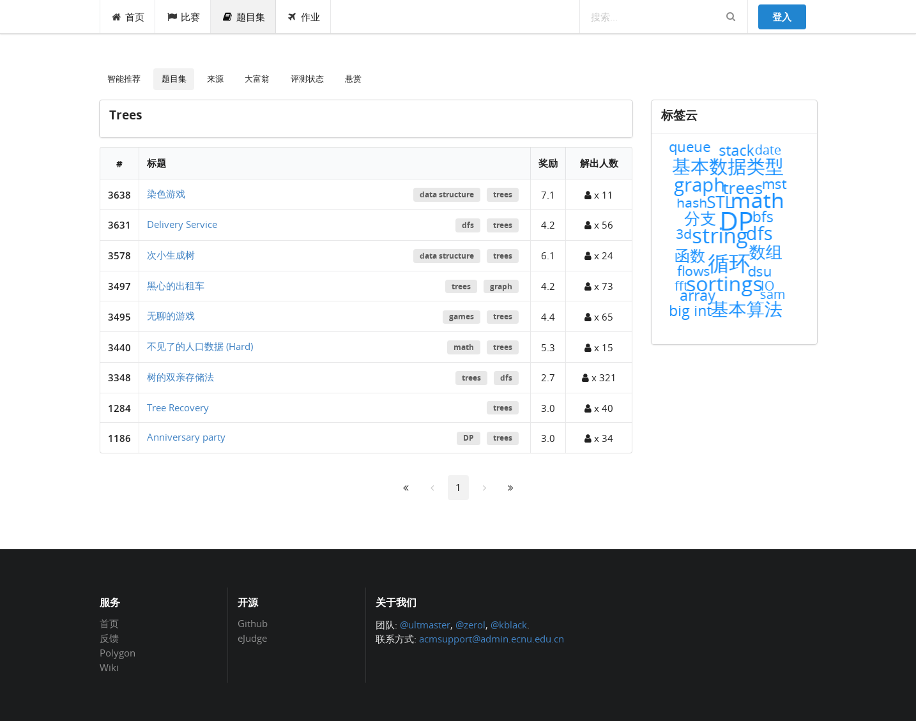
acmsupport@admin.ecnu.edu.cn (491, 638)
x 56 (598, 224)
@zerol (470, 624)
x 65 (598, 316)
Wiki (109, 667)
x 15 (598, 347)
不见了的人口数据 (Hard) (200, 346)
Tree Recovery (178, 407)
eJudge (252, 638)
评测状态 (307, 78)
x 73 (598, 286)
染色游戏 (166, 193)
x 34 (598, 438)
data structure (447, 194)
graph (501, 286)
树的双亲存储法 (180, 376)
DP (468, 437)
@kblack (509, 624)
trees (502, 194)
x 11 (598, 194)
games (461, 316)
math (464, 347)
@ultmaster (425, 624)
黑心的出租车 (175, 285)
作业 (304, 16)
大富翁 (257, 78)
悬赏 (353, 78)
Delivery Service (182, 224)
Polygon (117, 652)
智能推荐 (124, 78)
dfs (468, 225)
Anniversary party (186, 436)
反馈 (109, 638)
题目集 (243, 16)
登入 (781, 16)
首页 (128, 16)
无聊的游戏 (171, 315)
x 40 (598, 408)
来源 (215, 78)
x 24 (598, 255)
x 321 (599, 377)
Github (253, 624)
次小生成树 (171, 254)
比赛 (183, 16)
